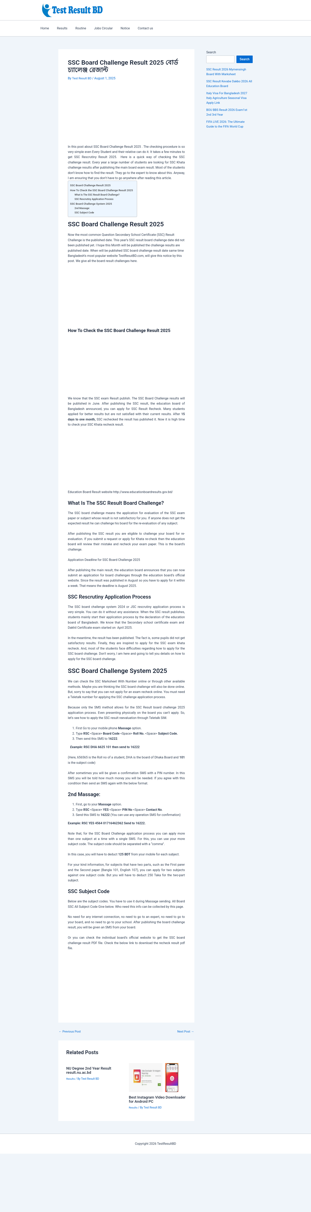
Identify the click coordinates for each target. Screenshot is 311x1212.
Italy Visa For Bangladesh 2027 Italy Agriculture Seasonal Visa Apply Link (228, 98)
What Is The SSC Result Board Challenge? (98, 194)
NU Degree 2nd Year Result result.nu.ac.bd (90, 1070)
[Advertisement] (126, 114)
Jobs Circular (97, 28)
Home (44, 28)
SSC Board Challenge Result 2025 (91, 185)
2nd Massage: (83, 207)
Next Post (185, 1031)
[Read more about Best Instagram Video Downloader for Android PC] (158, 1077)
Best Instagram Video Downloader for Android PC (153, 1099)
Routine (76, 28)
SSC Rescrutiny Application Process (95, 198)
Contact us (136, 28)
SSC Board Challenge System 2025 (92, 203)
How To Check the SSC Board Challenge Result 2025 (103, 190)
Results (60, 28)
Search (211, 52)
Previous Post (70, 1031)
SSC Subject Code (85, 212)
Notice (118, 28)
